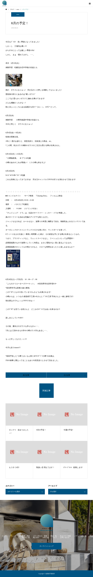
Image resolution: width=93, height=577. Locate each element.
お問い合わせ (64, 537)
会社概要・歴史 (24, 536)
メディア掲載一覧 (80, 536)
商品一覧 (53, 536)
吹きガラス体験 (65, 536)
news (17, 14)
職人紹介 (36, 537)
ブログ (54, 537)
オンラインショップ (9, 536)
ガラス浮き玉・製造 (40, 536)
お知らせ (46, 537)
